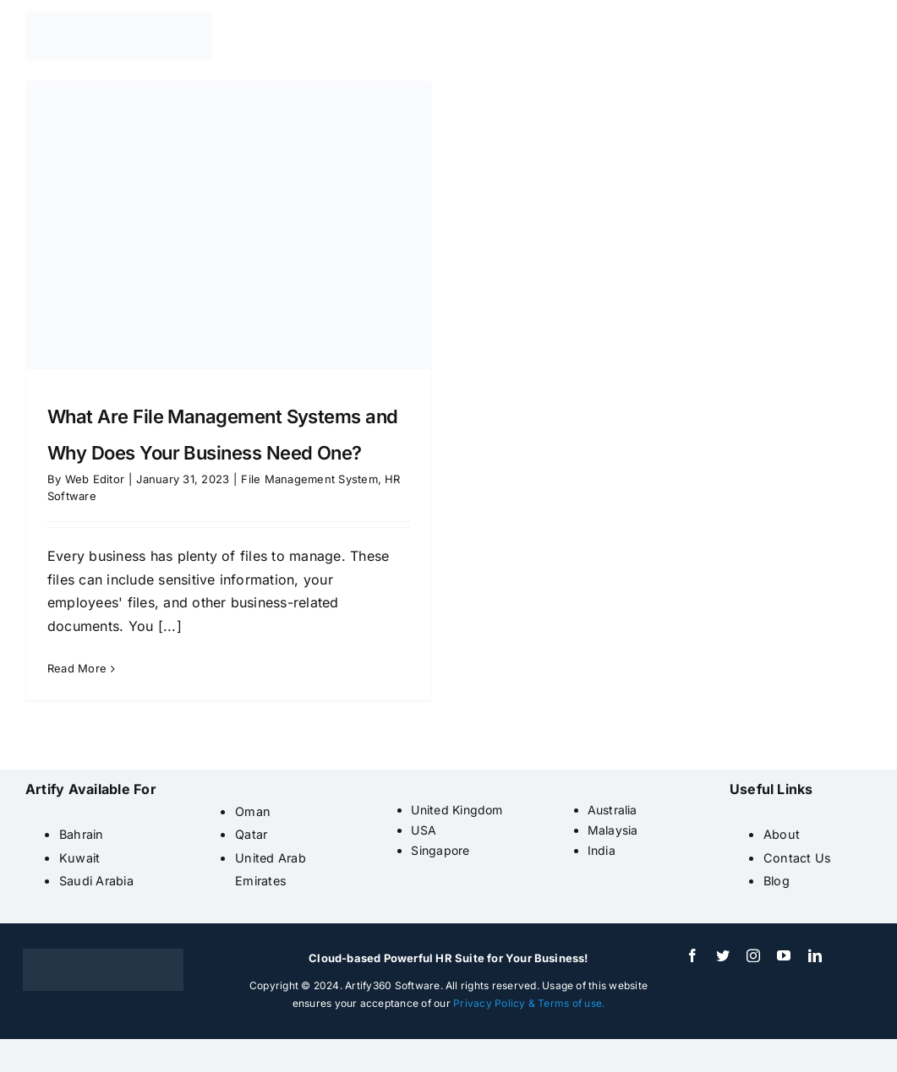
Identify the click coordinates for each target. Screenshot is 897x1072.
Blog (776, 880)
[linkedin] (815, 955)
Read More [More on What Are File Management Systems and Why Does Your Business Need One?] (77, 668)
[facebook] (692, 955)
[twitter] (723, 955)
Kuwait (79, 858)
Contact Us (797, 858)
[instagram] (753, 955)
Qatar (251, 834)
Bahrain (81, 834)
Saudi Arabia (96, 880)
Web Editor (94, 479)
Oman (253, 811)
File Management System (309, 479)
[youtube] (783, 955)
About (781, 834)
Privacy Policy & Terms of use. (528, 1003)
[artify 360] (118, 18)
